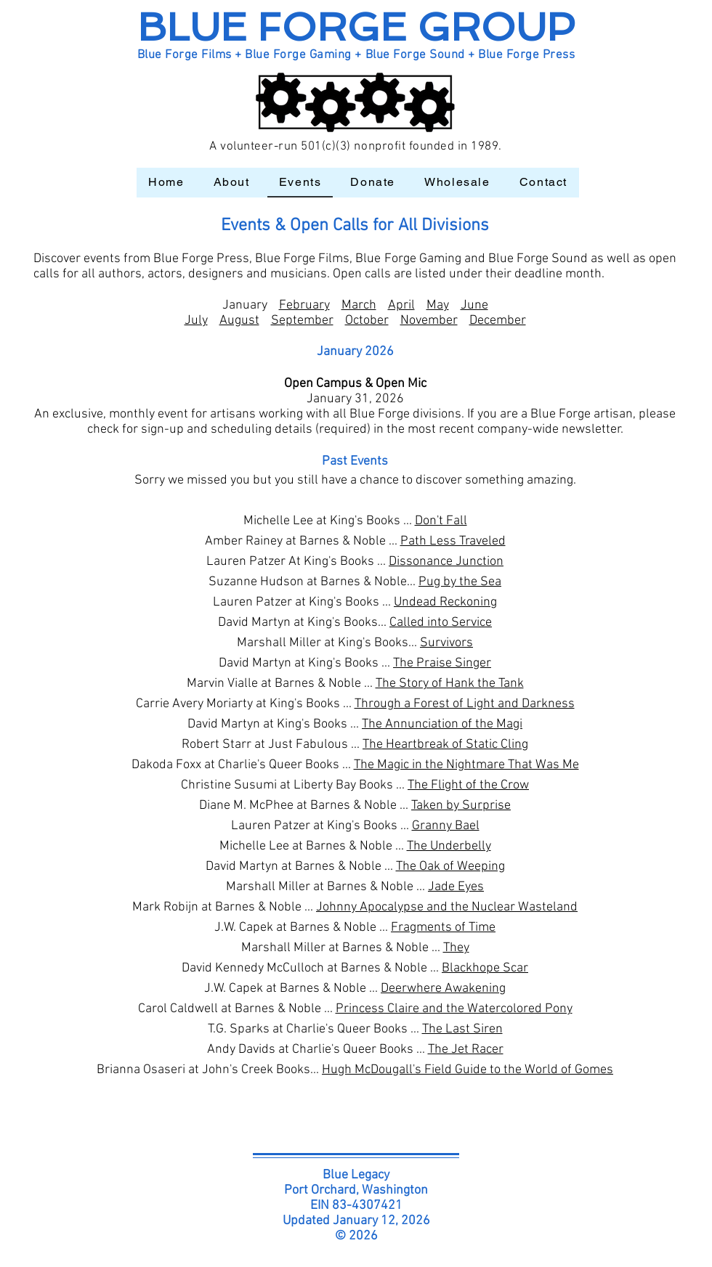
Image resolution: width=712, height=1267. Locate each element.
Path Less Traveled (453, 541)
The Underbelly (449, 846)
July (196, 320)
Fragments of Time (443, 927)
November (429, 320)
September (302, 320)
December (497, 320)
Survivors (446, 643)
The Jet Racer (465, 1049)
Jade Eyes (456, 887)
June (474, 305)
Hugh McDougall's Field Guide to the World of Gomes (467, 1069)
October (367, 320)
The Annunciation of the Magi (442, 724)
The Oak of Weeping (450, 866)
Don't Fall (441, 521)
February (304, 305)
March (358, 305)
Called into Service (440, 622)
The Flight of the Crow (468, 785)
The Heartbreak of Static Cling (445, 744)
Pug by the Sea (459, 582)
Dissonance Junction (446, 561)
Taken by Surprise (461, 805)
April (401, 305)
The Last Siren (462, 1029)
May (437, 305)
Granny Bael (446, 826)
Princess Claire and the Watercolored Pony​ (454, 1009)
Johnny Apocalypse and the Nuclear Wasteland (447, 907)
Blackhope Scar (485, 968)
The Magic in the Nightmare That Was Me (466, 765)
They (456, 948)
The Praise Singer (442, 663)
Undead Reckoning (445, 602)
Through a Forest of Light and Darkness (465, 704)
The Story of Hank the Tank (450, 683)
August (239, 320)
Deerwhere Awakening (443, 988)
